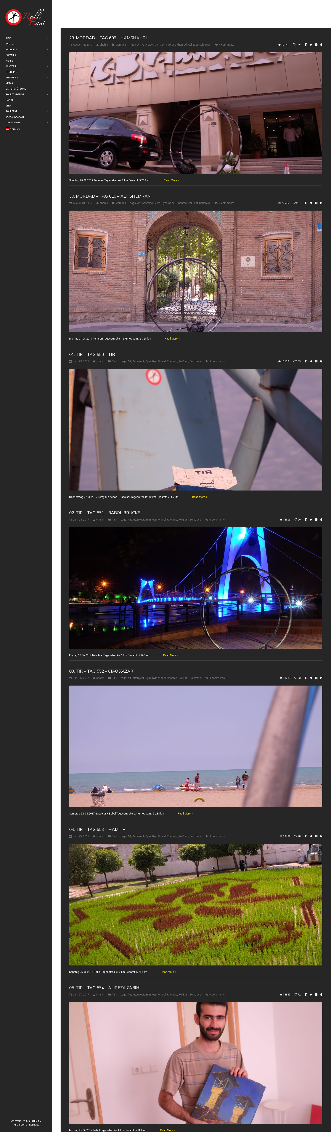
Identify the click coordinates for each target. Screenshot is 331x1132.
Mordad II (121, 16)
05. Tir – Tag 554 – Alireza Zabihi (104, 959)
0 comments (217, 333)
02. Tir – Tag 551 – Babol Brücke (104, 484)
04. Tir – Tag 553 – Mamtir (97, 801)
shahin (104, 16)
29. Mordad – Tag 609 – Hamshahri (108, 9)
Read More (170, 152)
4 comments (226, 16)
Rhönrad (182, 16)
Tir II (114, 333)
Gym (157, 16)
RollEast (193, 16)
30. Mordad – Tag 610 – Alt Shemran (110, 168)
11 (157, 1119)
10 (148, 1119)
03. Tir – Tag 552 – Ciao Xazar (101, 643)
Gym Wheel (168, 16)
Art (139, 16)
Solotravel (205, 16)
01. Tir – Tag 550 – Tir (92, 326)
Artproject (148, 16)
